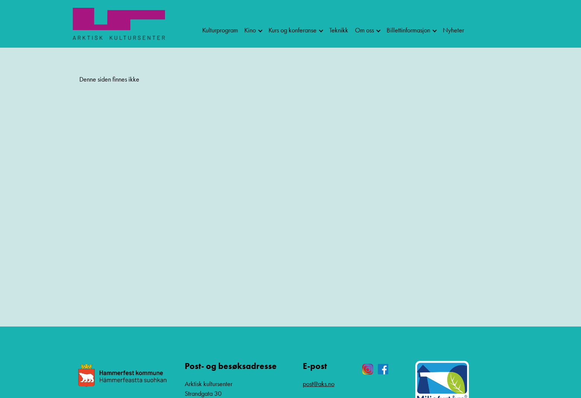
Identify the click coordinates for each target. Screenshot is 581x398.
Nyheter (453, 30)
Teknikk (338, 30)
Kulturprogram (220, 30)
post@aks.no (318, 383)
